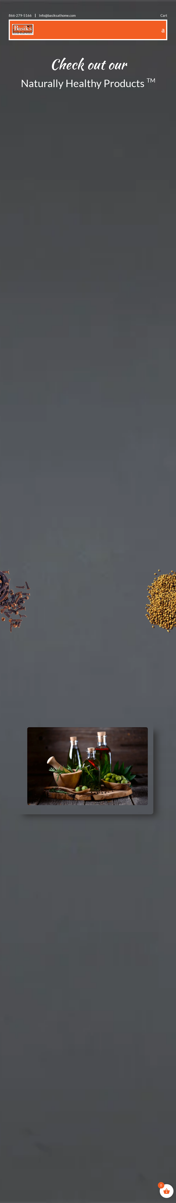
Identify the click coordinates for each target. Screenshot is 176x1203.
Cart (163, 15)
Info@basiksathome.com (57, 15)
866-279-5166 (20, 15)
